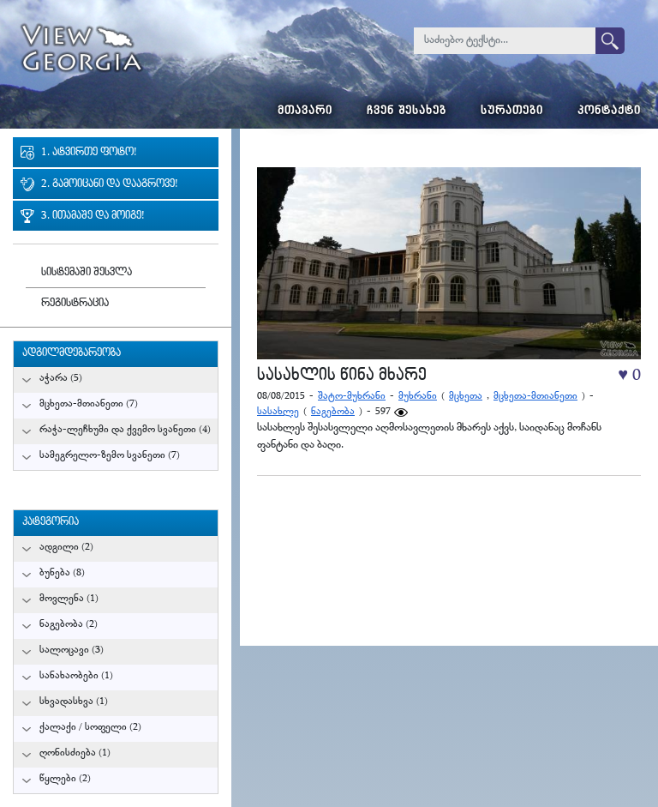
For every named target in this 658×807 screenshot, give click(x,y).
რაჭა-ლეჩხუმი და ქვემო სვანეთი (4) (125, 430)
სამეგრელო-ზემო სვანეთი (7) (109, 455)
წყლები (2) (65, 779)
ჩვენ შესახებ (406, 111)
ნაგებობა (333, 412)
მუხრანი (417, 396)
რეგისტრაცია (75, 304)
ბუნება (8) (62, 573)
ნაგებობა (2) (68, 624)
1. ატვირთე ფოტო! (88, 153)
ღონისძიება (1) (75, 753)
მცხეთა (465, 396)
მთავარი (305, 111)
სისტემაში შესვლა (86, 273)
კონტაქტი (609, 111)
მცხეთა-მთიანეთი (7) (88, 404)
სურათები (512, 111)
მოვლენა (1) (69, 599)
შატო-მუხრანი (352, 396)
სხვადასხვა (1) (73, 702)
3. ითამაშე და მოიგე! (92, 216)
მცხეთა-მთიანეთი (535, 396)
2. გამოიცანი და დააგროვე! (109, 184)
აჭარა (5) (60, 378)
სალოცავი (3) (71, 650)
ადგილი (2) (66, 547)
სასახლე (278, 412)
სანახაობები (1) (76, 676)
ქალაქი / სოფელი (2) (90, 727)
